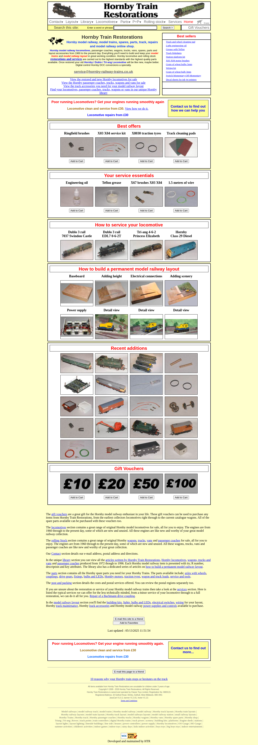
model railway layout (66, 602)
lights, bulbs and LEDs (137, 602)
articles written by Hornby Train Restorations (132, 560)
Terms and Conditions (129, 701)
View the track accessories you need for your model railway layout (103, 86)
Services (175, 22)
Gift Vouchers (198, 27)
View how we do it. (136, 108)
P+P (136, 22)
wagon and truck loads (155, 576)
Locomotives (106, 22)
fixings (78, 576)
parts (54, 573)
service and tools (180, 576)
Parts (125, 22)
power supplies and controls (160, 605)
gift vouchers (59, 514)
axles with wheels (195, 573)
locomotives (58, 527)
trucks (141, 540)
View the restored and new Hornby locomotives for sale (103, 79)
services (182, 589)
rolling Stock (59, 540)
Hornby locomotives (173, 560)
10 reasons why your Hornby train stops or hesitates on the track (129, 679)
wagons (131, 540)
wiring (180, 602)
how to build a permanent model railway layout (174, 566)
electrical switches (163, 602)
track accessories (99, 605)
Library (87, 22)
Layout (72, 22)
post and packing (61, 582)
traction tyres (132, 576)
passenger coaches (169, 540)
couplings (52, 576)
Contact (56, 22)
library (66, 560)
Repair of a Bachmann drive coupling (112, 596)
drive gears (65, 576)
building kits (114, 602)
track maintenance (67, 605)
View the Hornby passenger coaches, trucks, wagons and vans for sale (104, 82)
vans (149, 540)
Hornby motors (114, 576)
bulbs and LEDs (93, 576)
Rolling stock (155, 22)
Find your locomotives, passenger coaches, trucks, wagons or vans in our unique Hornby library (103, 91)
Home (188, 22)
